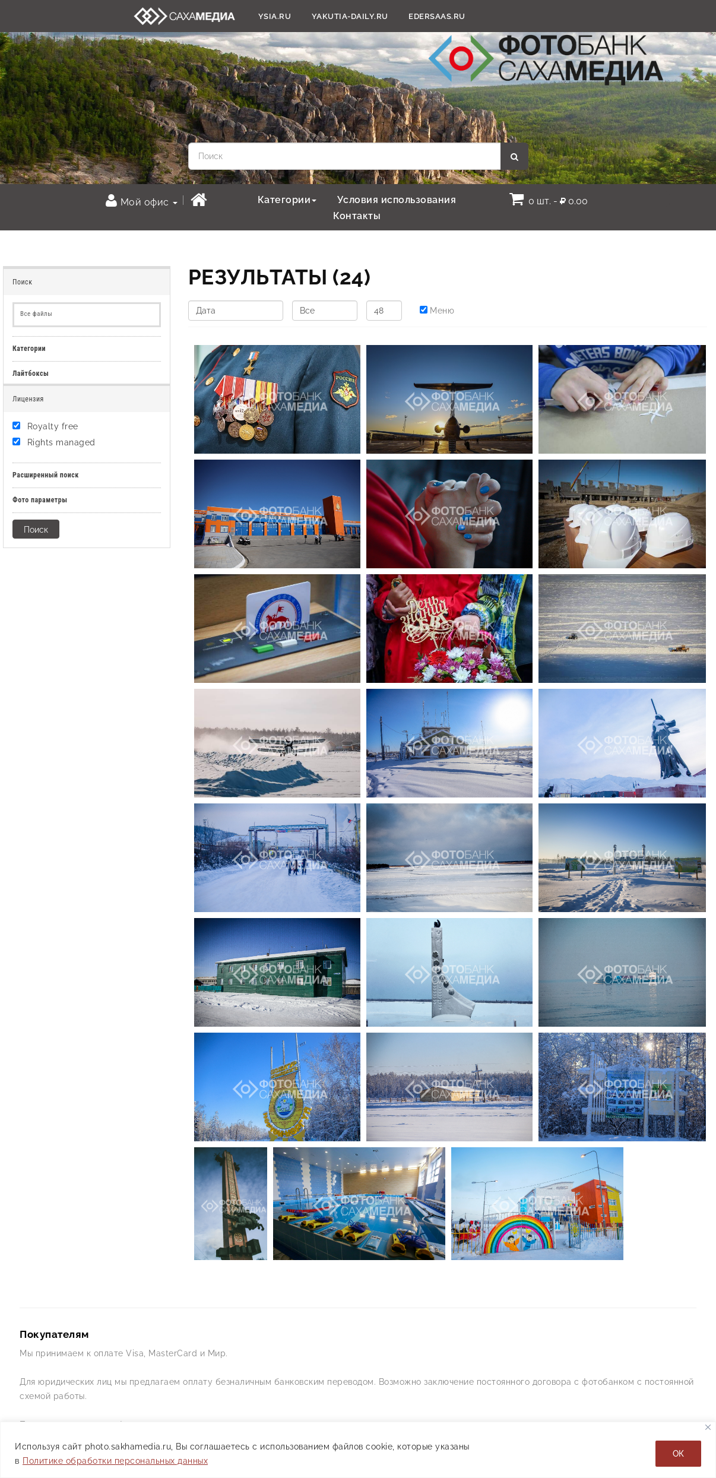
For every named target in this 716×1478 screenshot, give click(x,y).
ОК (678, 1453)
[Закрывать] (708, 1427)
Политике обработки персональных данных (115, 1461)
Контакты (357, 215)
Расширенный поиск (45, 475)
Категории (287, 199)
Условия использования (397, 199)
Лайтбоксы (30, 373)
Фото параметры (40, 500)
